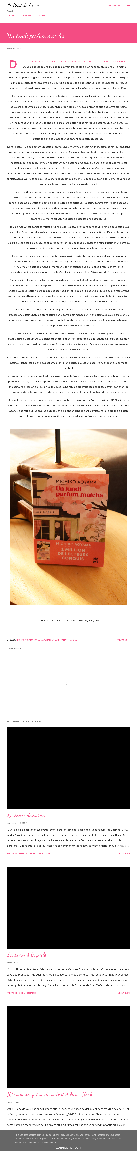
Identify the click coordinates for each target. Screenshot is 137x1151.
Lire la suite (124, 853)
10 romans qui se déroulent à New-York (50, 1094)
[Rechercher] (114, 5)
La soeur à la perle (26, 954)
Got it (79, 1147)
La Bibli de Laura (23, 5)
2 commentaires (27, 993)
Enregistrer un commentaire (34, 853)
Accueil (10, 15)
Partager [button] (122, 640)
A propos (25, 15)
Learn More (63, 1147)
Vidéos (40, 15)
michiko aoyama (24, 640)
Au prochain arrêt (60, 61)
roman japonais (42, 640)
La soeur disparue (26, 815)
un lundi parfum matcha (64, 640)
